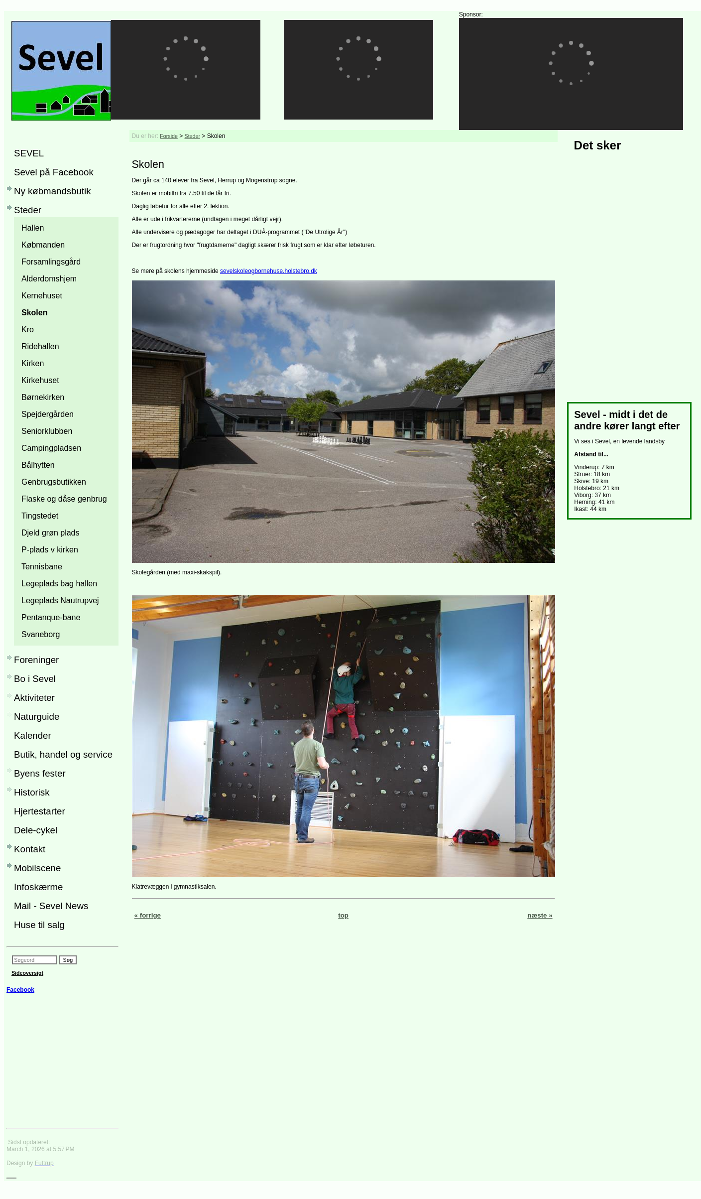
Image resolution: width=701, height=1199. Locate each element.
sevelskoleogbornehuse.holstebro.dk (268, 270)
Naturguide (36, 716)
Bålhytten (38, 465)
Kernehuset (41, 295)
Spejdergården (47, 414)
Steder (27, 210)
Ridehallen (40, 346)
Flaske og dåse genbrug (64, 499)
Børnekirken (42, 397)
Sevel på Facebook (54, 172)
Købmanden (43, 245)
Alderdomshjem (49, 278)
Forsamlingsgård (51, 262)
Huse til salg (39, 925)
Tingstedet (39, 516)
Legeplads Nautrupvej (60, 600)
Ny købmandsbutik (52, 191)
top (343, 915)
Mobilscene (37, 868)
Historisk (32, 792)
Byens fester (40, 773)
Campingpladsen (51, 448)
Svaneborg (40, 634)
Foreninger (36, 660)
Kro (27, 329)
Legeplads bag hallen (59, 583)
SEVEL (29, 153)
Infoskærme (38, 887)
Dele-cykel (35, 830)
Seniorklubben (46, 431)
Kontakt (29, 849)
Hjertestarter (39, 811)
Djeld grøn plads (50, 533)
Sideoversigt (27, 973)
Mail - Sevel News (51, 906)
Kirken (32, 363)
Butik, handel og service (63, 754)
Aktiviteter (34, 697)
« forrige (147, 915)
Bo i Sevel (35, 678)
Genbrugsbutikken (53, 482)
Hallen (32, 228)
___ (11, 1175)
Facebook (20, 989)
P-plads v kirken (49, 549)
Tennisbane (41, 566)
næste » (539, 915)
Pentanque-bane (50, 617)
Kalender (32, 735)
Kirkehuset (40, 380)
